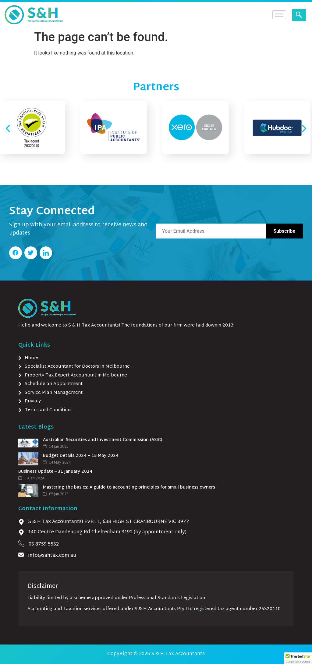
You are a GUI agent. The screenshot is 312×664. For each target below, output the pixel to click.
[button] (8, 128)
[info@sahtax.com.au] (21, 554)
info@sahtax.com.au (52, 555)
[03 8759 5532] (21, 543)
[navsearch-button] (299, 15)
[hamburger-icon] (279, 14)
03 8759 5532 (44, 544)
